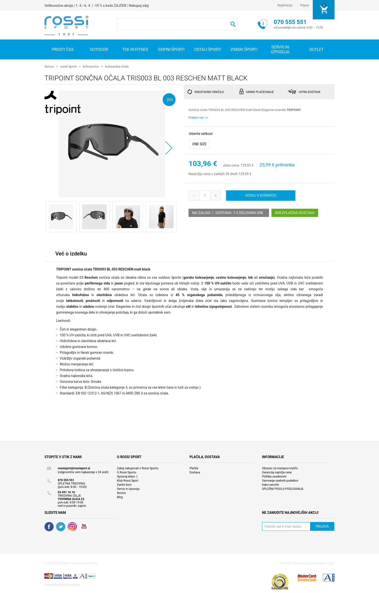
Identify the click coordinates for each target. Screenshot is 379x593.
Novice (121, 492)
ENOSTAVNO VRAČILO (209, 91)
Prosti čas (62, 49)
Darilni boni (124, 484)
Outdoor (99, 49)
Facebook (49, 526)
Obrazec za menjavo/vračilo (280, 468)
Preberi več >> (198, 117)
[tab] (71, 254)
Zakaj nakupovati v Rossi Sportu (137, 468)
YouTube (83, 526)
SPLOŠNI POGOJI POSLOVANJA (282, 488)
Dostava (195, 472)
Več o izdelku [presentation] (71, 253)
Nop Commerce (70, 584)
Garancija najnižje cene (277, 472)
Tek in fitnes (135, 49)
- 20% (169, 99)
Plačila (194, 468)
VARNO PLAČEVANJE (260, 91)
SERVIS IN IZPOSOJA (280, 49)
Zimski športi (243, 49)
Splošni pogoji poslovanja (308, 563)
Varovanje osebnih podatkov (280, 480)
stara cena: (231, 165)
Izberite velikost (200, 133)
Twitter (60, 526)
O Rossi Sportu (126, 472)
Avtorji (331, 563)
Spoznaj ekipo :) (127, 476)
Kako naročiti (270, 484)
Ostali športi (207, 49)
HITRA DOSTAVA (309, 91)
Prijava (304, 5)
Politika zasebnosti (274, 476)
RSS (72, 526)
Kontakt (285, 563)
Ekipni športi (171, 49)
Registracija (284, 5)
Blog (120, 497)
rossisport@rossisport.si (74, 468)
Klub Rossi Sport (127, 480)
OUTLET (316, 49)
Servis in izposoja (128, 488)
